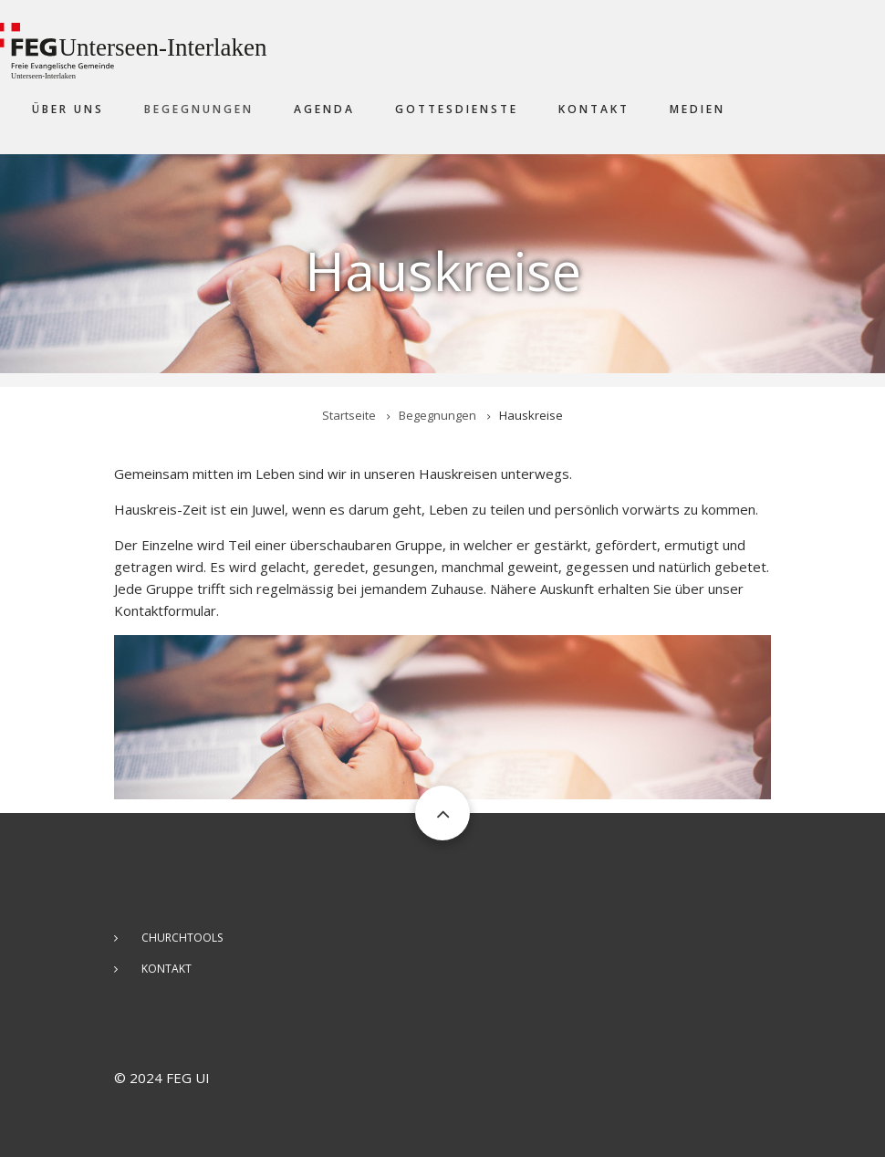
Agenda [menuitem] (324, 109)
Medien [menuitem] (697, 109)
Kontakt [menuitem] (594, 109)
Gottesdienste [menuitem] (456, 109)
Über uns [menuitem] (68, 109)
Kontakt (166, 968)
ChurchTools (182, 937)
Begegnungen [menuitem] (199, 109)
